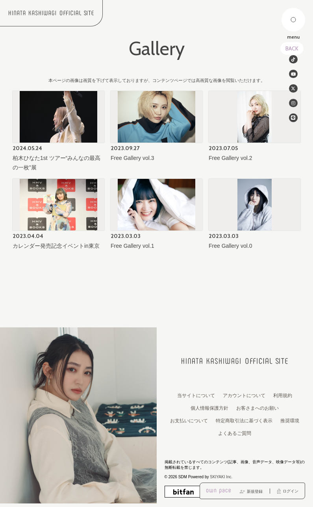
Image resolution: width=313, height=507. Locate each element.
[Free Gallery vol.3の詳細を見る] (156, 127)
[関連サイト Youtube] (293, 75)
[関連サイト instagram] (293, 107)
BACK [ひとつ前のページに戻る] (291, 48)
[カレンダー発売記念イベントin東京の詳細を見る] (58, 215)
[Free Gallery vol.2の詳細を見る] (254, 127)
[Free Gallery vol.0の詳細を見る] (254, 215)
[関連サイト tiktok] (293, 60)
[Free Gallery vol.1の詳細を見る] (156, 215)
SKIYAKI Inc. (221, 477)
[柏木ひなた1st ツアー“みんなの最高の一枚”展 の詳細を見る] (58, 132)
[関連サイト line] (293, 123)
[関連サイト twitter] (293, 91)
